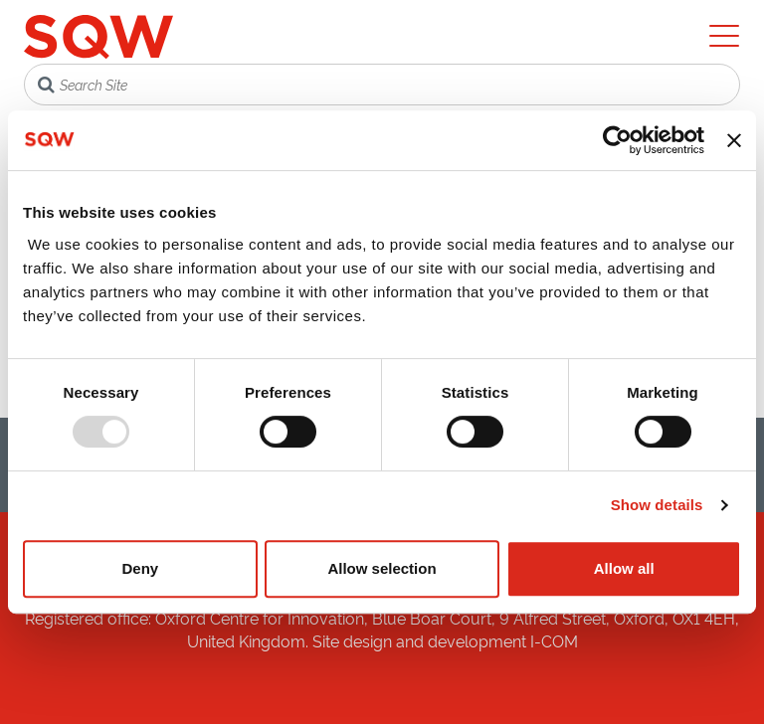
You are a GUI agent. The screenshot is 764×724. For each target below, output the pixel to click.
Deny (139, 568)
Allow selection (381, 568)
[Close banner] (734, 140)
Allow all (624, 568)
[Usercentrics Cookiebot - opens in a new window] (617, 140)
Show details (657, 504)
